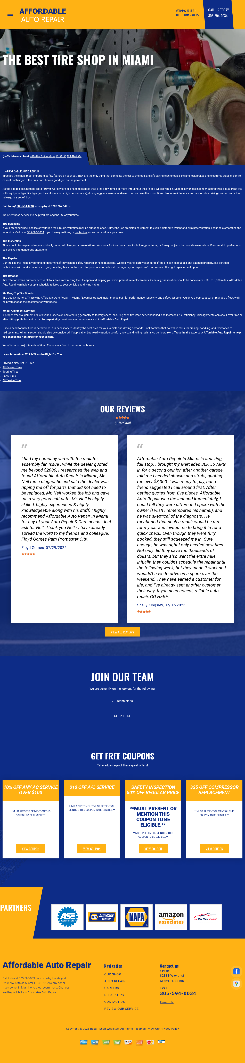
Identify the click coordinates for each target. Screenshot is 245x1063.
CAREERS (111, 988)
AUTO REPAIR (114, 981)
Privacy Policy (170, 1028)
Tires (140, 453)
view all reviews (122, 632)
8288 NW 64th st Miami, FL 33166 (48, 156)
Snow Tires (9, 376)
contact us (81, 232)
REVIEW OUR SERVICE (121, 1009)
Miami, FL (156, 453)
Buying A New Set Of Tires (18, 363)
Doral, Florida (59, 453)
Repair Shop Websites (104, 1028)
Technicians (125, 701)
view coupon (30, 848)
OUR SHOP (112, 974)
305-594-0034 (217, 15)
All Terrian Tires (12, 380)
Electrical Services (32, 453)
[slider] (122, 417)
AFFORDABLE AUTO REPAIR (22, 171)
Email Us (167, 1002)
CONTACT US (114, 1002)
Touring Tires (10, 371)
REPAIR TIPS (114, 995)
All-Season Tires (12, 367)
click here (122, 716)
